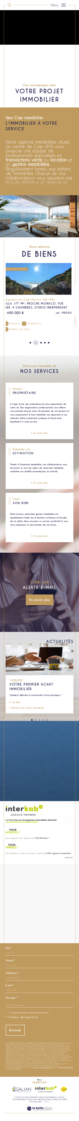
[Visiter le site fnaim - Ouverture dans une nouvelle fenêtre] (63, 1089)
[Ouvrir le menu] (58, 5)
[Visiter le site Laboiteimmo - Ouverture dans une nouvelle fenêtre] (39, 1112)
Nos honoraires (19, 1099)
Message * (11, 998)
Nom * (9, 948)
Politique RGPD (35, 1102)
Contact (75, 321)
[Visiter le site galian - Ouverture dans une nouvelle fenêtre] (21, 1089)
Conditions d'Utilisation (65, 1067)
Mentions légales (44, 1099)
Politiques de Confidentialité (43, 1067)
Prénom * (10, 960)
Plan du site (31, 1099)
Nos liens (62, 1099)
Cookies (46, 1102)
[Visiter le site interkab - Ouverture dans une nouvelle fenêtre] (46, 1089)
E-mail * (10, 985)
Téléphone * (12, 973)
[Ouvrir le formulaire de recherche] (9, 5)
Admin (55, 1099)
